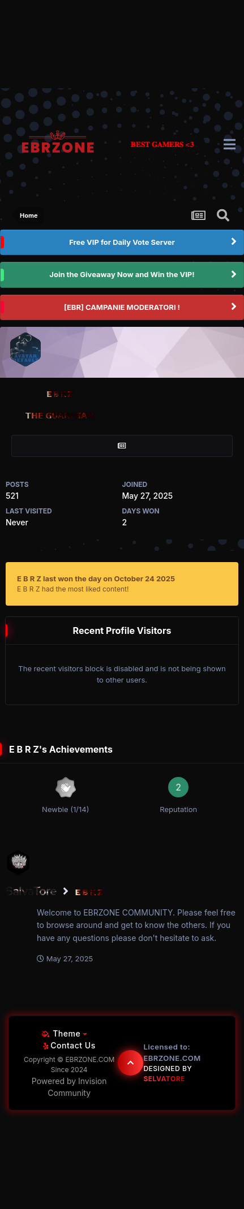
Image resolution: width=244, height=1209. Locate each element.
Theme (64, 1033)
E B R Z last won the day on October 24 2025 (96, 578)
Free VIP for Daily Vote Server (122, 242)
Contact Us (69, 1045)
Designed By (167, 1073)
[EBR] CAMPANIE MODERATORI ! (122, 307)
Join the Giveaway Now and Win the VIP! (121, 274)
